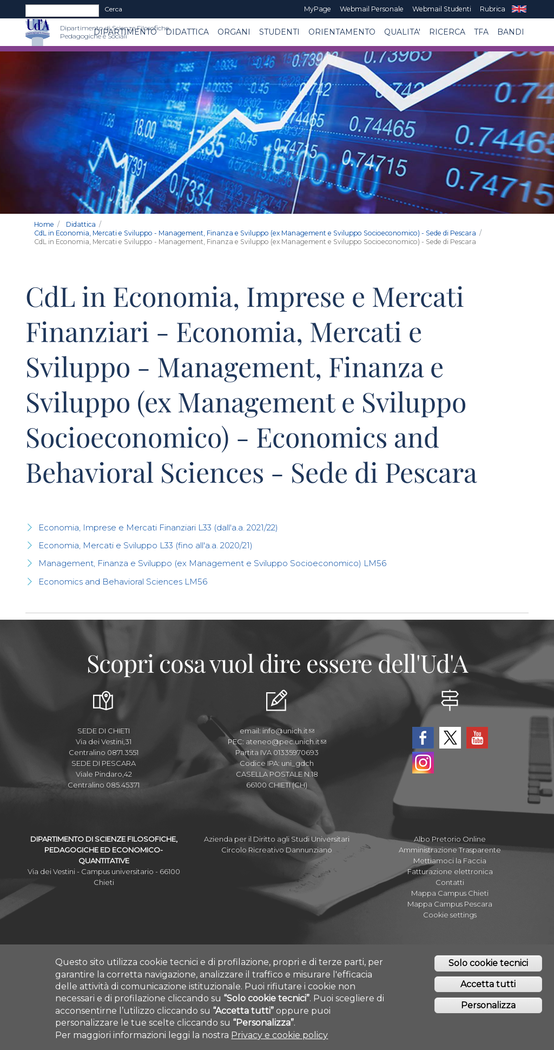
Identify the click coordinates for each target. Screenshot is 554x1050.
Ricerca (447, 32)
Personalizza (488, 1006)
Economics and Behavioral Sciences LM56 (122, 581)
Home (44, 224)
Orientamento (341, 32)
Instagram (423, 762)
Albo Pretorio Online (450, 839)
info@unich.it (288, 730)
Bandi (510, 32)
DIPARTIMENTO (125, 32)
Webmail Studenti (441, 9)
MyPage (317, 9)
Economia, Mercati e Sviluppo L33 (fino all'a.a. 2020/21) (145, 545)
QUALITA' (402, 32)
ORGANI (233, 32)
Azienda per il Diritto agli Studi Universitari (276, 839)
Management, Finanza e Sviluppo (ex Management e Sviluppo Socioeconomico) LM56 (212, 563)
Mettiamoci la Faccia (449, 860)
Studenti (279, 32)
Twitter (450, 737)
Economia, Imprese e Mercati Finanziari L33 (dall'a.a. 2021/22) (158, 527)
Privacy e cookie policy (279, 1035)
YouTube (477, 737)
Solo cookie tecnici (488, 964)
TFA (481, 32)
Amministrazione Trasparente (450, 849)
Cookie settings (450, 914)
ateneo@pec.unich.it (286, 741)
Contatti (450, 882)
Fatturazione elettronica (450, 871)
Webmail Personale (372, 9)
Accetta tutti (488, 985)
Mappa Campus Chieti (450, 893)
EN (519, 9)
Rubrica (492, 9)
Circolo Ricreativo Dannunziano (276, 849)
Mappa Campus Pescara (449, 904)
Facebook (423, 737)
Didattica (187, 32)
